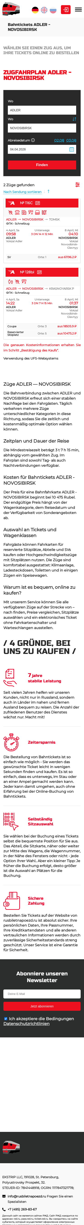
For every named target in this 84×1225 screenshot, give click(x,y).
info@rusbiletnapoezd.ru (27, 1196)
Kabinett (66, 9)
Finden (42, 165)
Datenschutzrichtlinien (26, 1023)
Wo (10, 101)
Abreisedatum (21, 140)
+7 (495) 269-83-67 (22, 1209)
